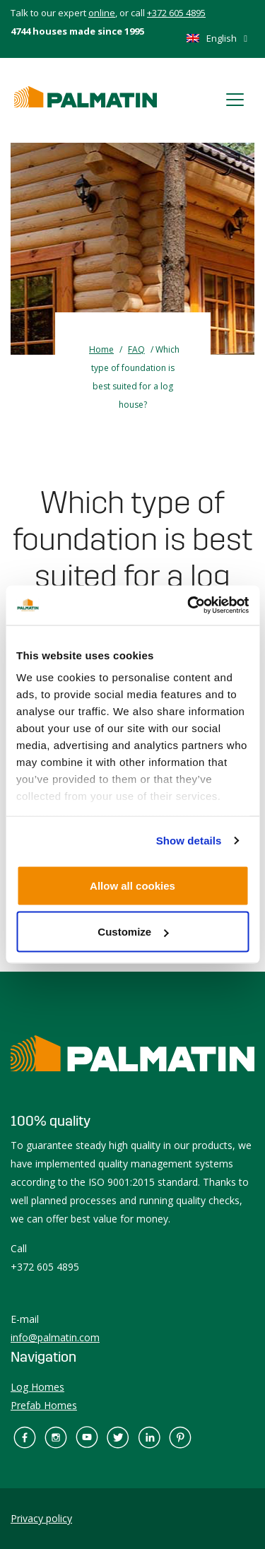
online (101, 12)
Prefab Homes (44, 1405)
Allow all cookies (132, 885)
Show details (189, 841)
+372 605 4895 (176, 12)
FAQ (136, 349)
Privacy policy (41, 1518)
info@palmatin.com (55, 1337)
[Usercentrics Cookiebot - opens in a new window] (189, 605)
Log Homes (37, 1387)
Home (101, 349)
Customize (133, 932)
